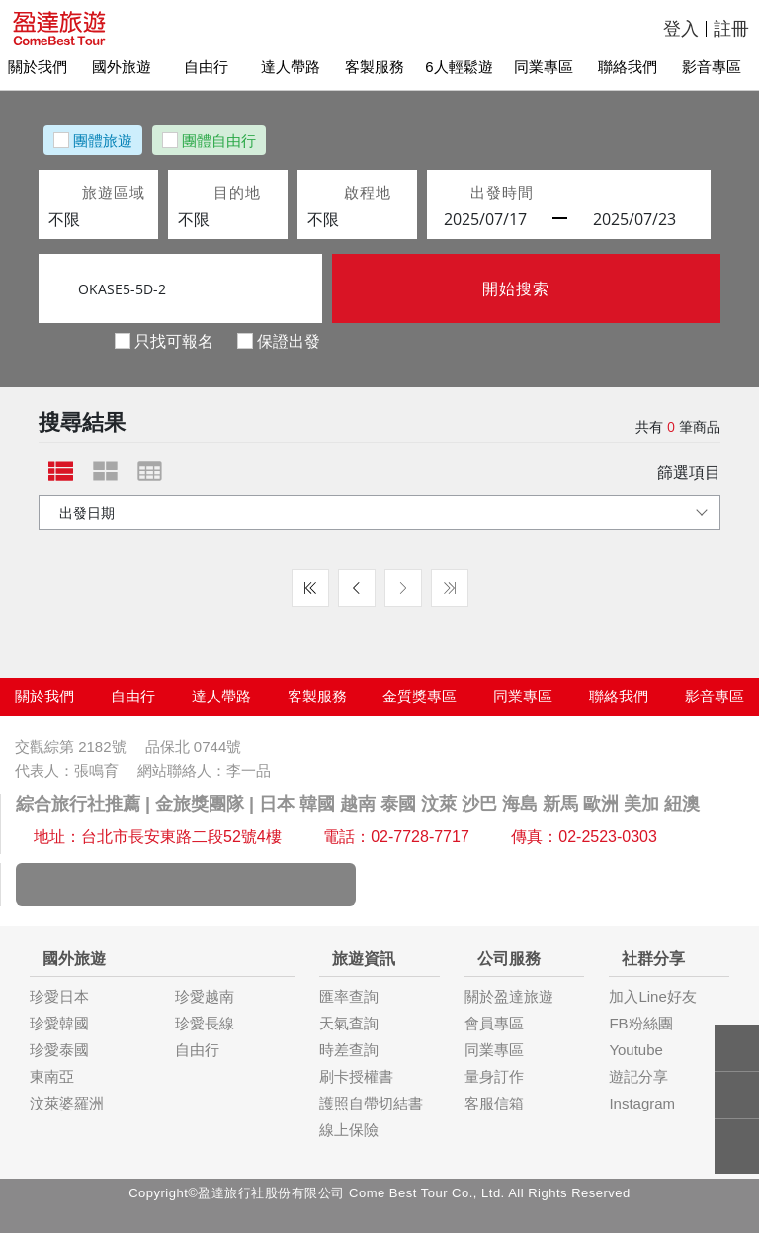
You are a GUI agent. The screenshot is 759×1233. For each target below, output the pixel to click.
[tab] (61, 471)
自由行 (211, 66)
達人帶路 (295, 66)
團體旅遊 (102, 139)
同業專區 (548, 66)
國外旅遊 (126, 66)
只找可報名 (173, 340)
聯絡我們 (632, 66)
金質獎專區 (419, 696)
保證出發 (288, 340)
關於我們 (42, 66)
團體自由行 (219, 139)
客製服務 (379, 66)
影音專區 (716, 66)
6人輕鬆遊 (464, 66)
